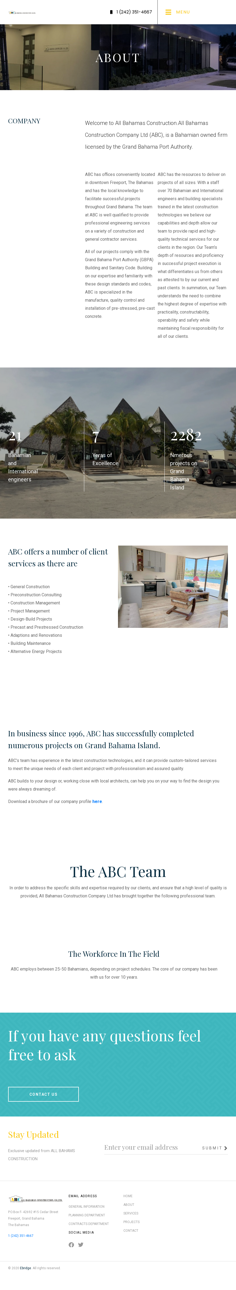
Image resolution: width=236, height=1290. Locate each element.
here (97, 801)
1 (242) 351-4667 (20, 1236)
